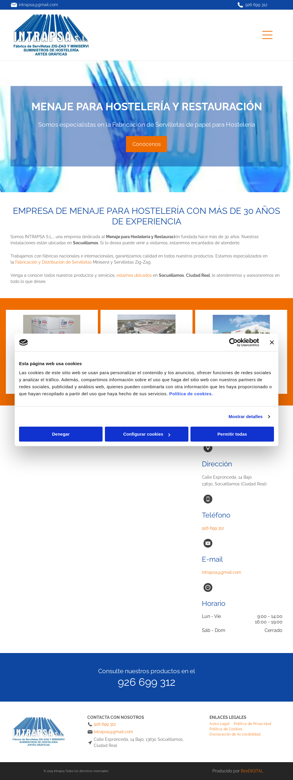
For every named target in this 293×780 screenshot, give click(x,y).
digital (255, 771)
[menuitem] (221, 723)
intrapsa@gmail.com (38, 4)
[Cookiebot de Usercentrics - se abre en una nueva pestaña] (233, 342)
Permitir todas (232, 434)
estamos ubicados (134, 275)
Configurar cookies (146, 434)
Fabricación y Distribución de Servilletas (53, 262)
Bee (244, 771)
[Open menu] (267, 35)
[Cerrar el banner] (272, 342)
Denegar (60, 434)
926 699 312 (256, 4)
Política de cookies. (191, 393)
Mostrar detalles (246, 416)
